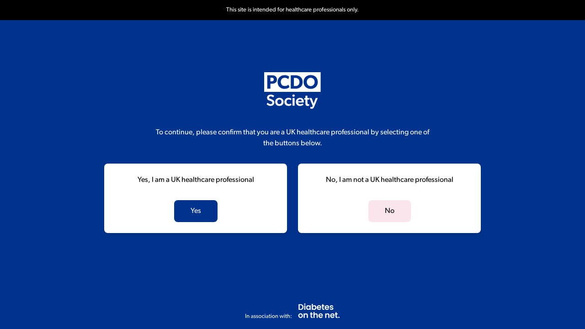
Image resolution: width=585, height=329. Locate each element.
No (389, 211)
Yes (196, 211)
